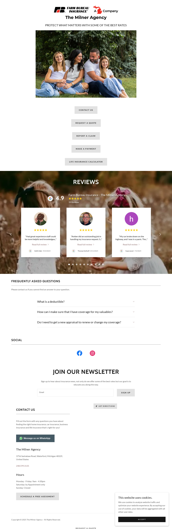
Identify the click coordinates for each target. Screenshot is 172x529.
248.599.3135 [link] (22, 465)
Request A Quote (86, 123)
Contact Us (86, 110)
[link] (86, 12)
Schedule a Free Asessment (37, 496)
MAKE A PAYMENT (86, 149)
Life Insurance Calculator (86, 162)
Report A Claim (85, 136)
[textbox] (75, 392)
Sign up (125, 392)
